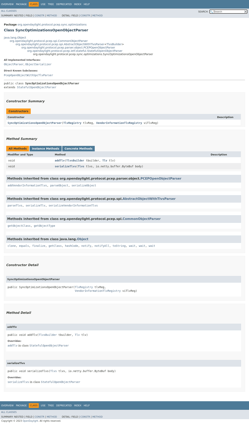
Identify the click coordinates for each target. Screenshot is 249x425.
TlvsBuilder (114, 44)
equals (24, 245)
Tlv (104, 160)
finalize (38, 245)
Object (83, 239)
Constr (39, 15)
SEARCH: (203, 11)
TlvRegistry (72, 122)
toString (119, 245)
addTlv (60, 160)
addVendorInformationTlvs (27, 185)
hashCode (71, 245)
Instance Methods (45, 148)
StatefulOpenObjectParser (36, 87)
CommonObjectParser (142, 219)
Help (87, 4)
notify (86, 245)
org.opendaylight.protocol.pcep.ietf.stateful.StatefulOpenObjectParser (74, 50)
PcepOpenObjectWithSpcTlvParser (28, 75)
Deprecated (64, 4)
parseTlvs (15, 205)
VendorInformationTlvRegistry (119, 122)
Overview (7, 4)
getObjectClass (19, 225)
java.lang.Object (15, 37)
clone (12, 245)
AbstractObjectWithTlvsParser (149, 199)
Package (21, 4)
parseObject (59, 185)
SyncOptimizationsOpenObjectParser (35, 122)
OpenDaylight (30, 421)
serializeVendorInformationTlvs (73, 205)
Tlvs (81, 166)
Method (52, 15)
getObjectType (44, 225)
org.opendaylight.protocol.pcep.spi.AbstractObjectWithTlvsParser (60, 44)
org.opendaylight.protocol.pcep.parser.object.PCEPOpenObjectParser (68, 47)
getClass (55, 245)
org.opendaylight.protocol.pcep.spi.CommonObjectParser (49, 40)
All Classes (9, 11)
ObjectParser (14, 64)
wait (132, 245)
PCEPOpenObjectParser (160, 178)
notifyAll (102, 245)
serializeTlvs (65, 166)
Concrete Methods (79, 148)
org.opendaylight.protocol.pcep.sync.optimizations (52, 24)
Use (43, 4)
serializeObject (84, 185)
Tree (51, 4)
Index (78, 4)
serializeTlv (35, 205)
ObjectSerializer (38, 64)
